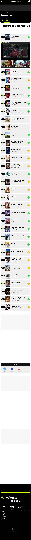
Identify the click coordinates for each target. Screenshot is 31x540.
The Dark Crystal (15, 282)
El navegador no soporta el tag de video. (15, 52)
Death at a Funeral (16, 134)
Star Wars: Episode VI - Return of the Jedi (17, 259)
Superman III (14, 267)
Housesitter (14, 220)
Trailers (3, 515)
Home (1, 12)
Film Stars (7, 12)
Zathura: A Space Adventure (16, 149)
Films (2, 511)
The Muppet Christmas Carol (17, 228)
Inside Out (14, 110)
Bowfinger (14, 189)
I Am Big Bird (14, 126)
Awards (3, 516)
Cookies (19, 508)
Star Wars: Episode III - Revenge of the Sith (17, 142)
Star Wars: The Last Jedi (17, 95)
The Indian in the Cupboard (18, 212)
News (2, 508)
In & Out (13, 196)
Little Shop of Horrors (17, 251)
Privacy (19, 507)
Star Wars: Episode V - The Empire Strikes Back (18, 298)
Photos (3, 518)
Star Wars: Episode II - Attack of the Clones (17, 165)
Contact (12, 509)
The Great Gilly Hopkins (17, 118)
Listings (3, 510)
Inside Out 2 (14, 71)
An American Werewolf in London (18, 290)
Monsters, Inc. (15, 173)
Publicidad (12, 507)
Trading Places (15, 275)
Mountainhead (15, 36)
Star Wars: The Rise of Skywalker (17, 79)
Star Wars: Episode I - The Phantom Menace (18, 181)
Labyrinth (13, 243)
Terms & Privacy (21, 506)
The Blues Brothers (16, 306)
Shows (3, 513)
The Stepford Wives (16, 157)
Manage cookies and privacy (24, 510)
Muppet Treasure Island (17, 204)
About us (12, 506)
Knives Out (14, 87)
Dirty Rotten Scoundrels (17, 235)
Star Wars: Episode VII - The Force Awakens (18, 102)
